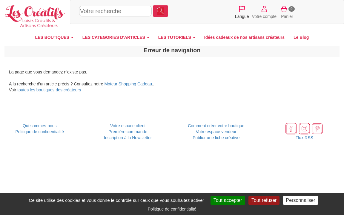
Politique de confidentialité (39, 131)
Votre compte (264, 11)
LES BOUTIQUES (54, 37)
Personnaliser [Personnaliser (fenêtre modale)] (300, 200)
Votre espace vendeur (216, 131)
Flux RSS (304, 137)
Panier (287, 11)
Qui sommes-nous (40, 125)
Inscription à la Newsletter (128, 137)
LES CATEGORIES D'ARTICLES (115, 37)
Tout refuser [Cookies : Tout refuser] (264, 200)
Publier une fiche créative (216, 137)
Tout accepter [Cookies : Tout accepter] (228, 200)
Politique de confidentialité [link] (172, 209)
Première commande (127, 131)
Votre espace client (127, 125)
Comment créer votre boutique (216, 125)
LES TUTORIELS (176, 37)
